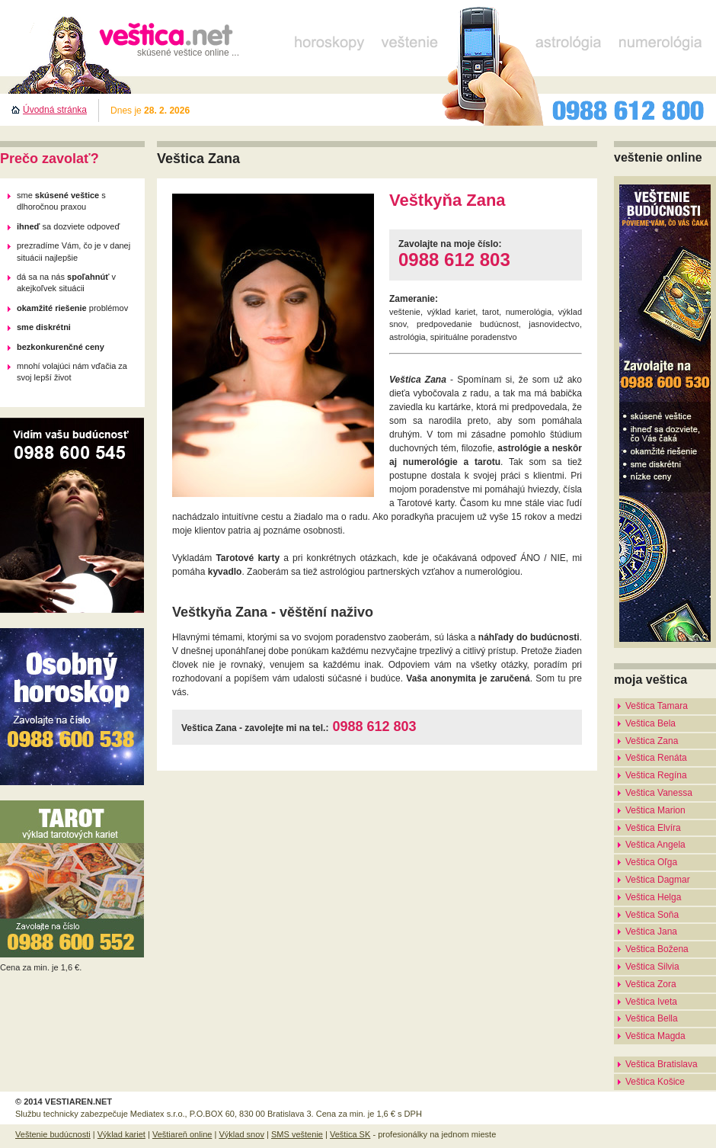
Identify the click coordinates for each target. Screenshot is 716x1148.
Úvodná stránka (55, 109)
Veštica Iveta (651, 1001)
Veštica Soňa (652, 914)
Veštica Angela (655, 844)
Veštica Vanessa (658, 792)
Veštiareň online (182, 1134)
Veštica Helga (653, 897)
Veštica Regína (656, 775)
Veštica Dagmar (657, 879)
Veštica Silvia (652, 966)
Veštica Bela (650, 723)
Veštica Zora (650, 984)
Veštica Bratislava (661, 1064)
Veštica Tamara (656, 706)
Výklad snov (241, 1134)
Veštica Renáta (656, 757)
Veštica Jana (651, 931)
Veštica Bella (651, 1018)
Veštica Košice (655, 1081)
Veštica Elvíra (653, 828)
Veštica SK (350, 1134)
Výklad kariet (121, 1134)
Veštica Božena (657, 949)
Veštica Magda (655, 1036)
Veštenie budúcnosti (53, 1134)
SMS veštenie (297, 1134)
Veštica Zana (651, 741)
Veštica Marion (655, 810)
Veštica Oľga (651, 862)
